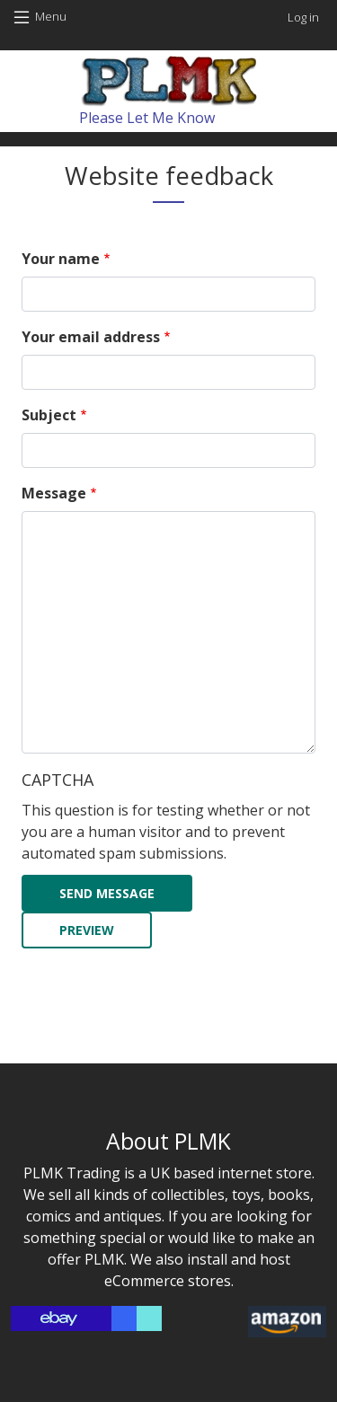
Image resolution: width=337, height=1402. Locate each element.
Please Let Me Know (147, 118)
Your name (61, 259)
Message (54, 493)
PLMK (104, 1259)
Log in (303, 17)
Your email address (91, 337)
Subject (49, 415)
